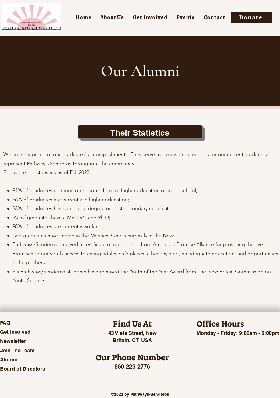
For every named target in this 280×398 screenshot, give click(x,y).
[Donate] (251, 17)
